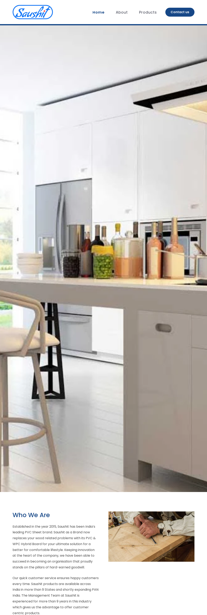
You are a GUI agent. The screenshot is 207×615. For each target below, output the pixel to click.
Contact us (180, 12)
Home (99, 12)
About (122, 12)
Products (148, 12)
